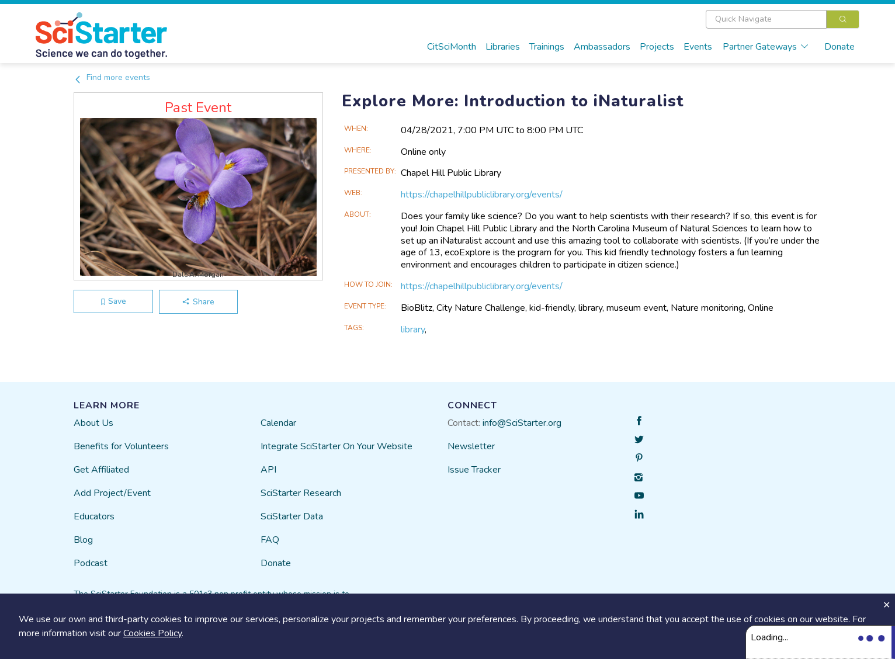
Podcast (90, 563)
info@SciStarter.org (522, 423)
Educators (94, 516)
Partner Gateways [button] (766, 46)
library (413, 329)
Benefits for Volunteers (121, 446)
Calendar (278, 423)
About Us (93, 423)
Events (698, 46)
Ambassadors (602, 46)
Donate (839, 46)
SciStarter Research (301, 493)
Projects (657, 46)
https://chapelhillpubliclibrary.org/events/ (482, 194)
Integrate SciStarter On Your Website (336, 446)
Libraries (502, 46)
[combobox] (782, 19)
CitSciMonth (451, 46)
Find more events (112, 77)
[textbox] (766, 19)
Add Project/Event (112, 493)
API (268, 469)
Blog (83, 539)
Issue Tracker (474, 469)
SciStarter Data (292, 516)
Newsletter (471, 446)
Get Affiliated (101, 469)
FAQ (270, 539)
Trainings (546, 46)
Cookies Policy (152, 633)
